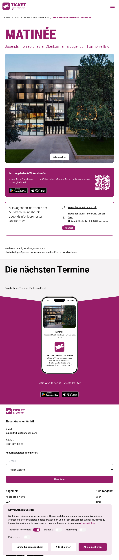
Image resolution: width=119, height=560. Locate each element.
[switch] (36, 530)
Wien (98, 496)
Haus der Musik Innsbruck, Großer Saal (72, 17)
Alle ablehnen (63, 546)
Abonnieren (59, 479)
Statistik (48, 529)
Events (7, 17)
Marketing (71, 529)
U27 (8, 501)
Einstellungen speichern (30, 546)
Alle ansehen (59, 157)
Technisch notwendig (19, 529)
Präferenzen (14, 537)
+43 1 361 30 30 (14, 444)
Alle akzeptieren (93, 546)
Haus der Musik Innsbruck (36, 17)
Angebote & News (15, 496)
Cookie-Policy (87, 523)
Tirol (17, 17)
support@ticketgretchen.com (21, 432)
